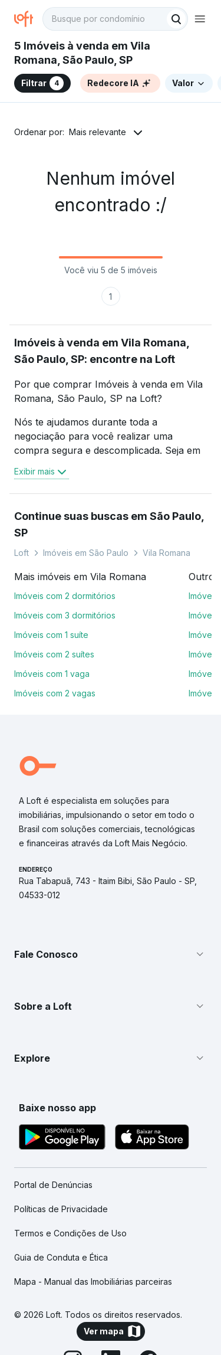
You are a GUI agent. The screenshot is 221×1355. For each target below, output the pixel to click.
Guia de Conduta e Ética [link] (61, 1257)
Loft (21, 553)
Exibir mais (41, 471)
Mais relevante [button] (97, 132)
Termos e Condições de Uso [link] (70, 1233)
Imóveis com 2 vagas (54, 693)
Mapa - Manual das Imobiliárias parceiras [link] (93, 1282)
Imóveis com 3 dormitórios (65, 615)
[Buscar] (176, 18)
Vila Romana (166, 553)
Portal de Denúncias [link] (53, 1185)
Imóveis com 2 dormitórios (65, 596)
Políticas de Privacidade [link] (61, 1209)
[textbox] (115, 19)
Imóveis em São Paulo (85, 553)
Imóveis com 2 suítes (54, 654)
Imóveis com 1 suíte (51, 635)
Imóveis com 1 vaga (52, 674)
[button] (110, 954)
